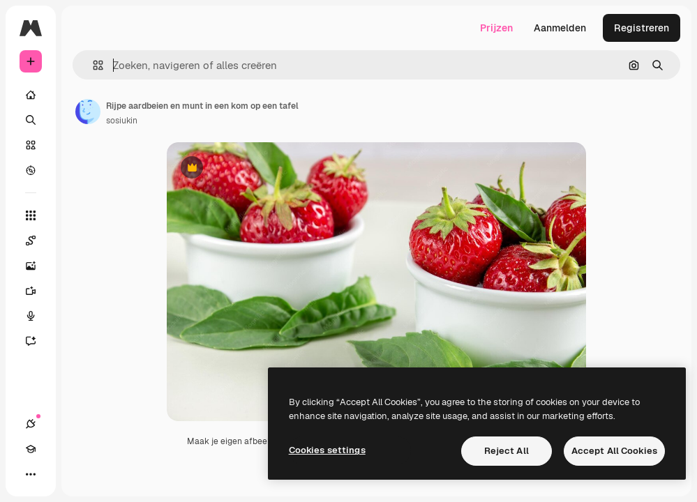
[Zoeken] (31, 120)
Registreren (641, 28)
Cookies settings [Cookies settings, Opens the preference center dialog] (327, 450)
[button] (92, 65)
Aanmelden (560, 28)
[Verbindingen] (31, 424)
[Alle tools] (31, 215)
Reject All (506, 451)
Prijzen (496, 28)
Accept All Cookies (614, 451)
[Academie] (31, 449)
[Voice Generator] (38, 316)
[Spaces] (38, 240)
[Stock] (31, 145)
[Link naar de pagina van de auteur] (87, 111)
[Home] (31, 95)
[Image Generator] (38, 265)
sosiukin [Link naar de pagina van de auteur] (121, 120)
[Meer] (31, 474)
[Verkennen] (31, 170)
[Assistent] (38, 341)
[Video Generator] (38, 291)
